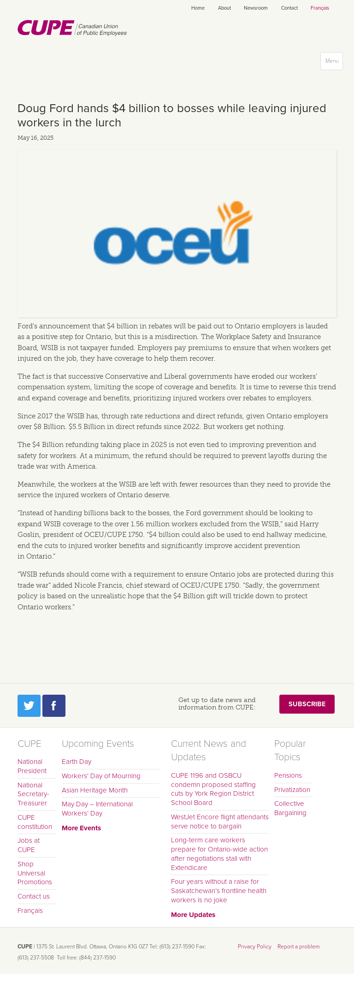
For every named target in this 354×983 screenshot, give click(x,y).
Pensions (288, 775)
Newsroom (256, 8)
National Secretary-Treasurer (33, 794)
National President (32, 766)
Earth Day (76, 761)
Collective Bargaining (290, 808)
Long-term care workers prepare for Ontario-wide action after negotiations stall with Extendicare (219, 853)
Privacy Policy (254, 946)
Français (320, 8)
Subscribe (307, 704)
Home (198, 8)
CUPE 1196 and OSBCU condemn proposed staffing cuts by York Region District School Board (213, 789)
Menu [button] (333, 63)
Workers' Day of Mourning (101, 776)
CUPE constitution (35, 822)
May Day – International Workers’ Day (97, 808)
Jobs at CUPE (29, 845)
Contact (289, 8)
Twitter (29, 706)
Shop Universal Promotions (35, 873)
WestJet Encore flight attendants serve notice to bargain (220, 821)
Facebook (53, 706)
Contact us (34, 896)
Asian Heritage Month (95, 790)
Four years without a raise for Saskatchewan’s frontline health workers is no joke (218, 890)
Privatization (292, 790)
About (224, 8)
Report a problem (298, 946)
